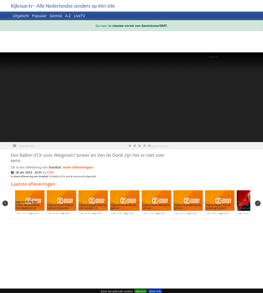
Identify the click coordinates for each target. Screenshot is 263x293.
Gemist (56, 15)
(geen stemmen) (159, 146)
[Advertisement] (122, 42)
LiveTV (79, 15)
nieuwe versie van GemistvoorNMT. (140, 25)
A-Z (68, 15)
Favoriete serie (16, 144)
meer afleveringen (78, 167)
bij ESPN (48, 172)
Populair (39, 15)
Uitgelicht (20, 15)
